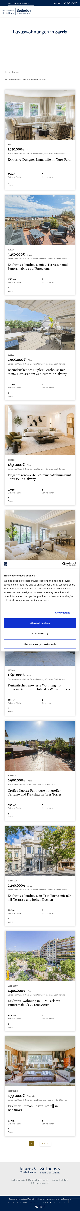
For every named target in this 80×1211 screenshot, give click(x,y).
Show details (62, 612)
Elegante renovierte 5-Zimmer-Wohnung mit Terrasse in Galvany (39, 477)
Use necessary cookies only (40, 644)
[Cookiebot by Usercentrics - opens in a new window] (62, 564)
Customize (40, 633)
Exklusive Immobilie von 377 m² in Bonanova (33, 1108)
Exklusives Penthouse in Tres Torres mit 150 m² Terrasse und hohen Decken (39, 898)
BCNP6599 (13, 986)
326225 (11, 250)
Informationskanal (40, 1183)
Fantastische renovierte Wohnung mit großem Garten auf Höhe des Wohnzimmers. (39, 687)
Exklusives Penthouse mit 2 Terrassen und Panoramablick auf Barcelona (38, 267)
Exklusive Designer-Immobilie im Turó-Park (39, 160)
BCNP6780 (13, 1091)
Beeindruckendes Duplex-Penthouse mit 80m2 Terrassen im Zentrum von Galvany (37, 372)
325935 (11, 460)
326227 (11, 145)
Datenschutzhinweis (38, 1180)
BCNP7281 (12, 776)
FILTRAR (40, 1207)
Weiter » (45, 1143)
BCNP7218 (12, 881)
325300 (11, 670)
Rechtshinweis (18, 1180)
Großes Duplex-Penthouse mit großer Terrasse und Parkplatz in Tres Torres (35, 792)
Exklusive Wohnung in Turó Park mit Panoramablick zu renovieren (34, 1003)
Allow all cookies (40, 622)
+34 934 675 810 (70, 3)
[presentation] (9, 115)
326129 (11, 355)
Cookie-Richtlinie (60, 1180)
